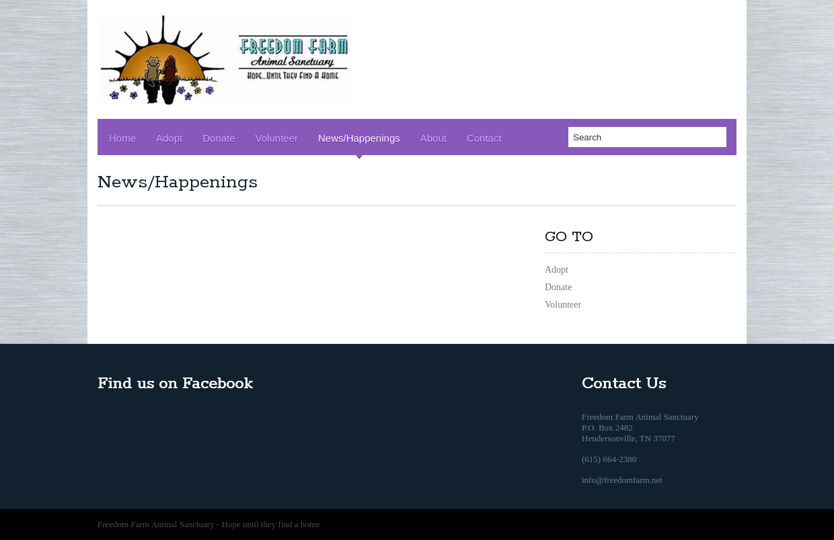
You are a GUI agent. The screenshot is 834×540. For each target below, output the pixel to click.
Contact (484, 138)
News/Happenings (359, 138)
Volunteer (277, 138)
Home (122, 138)
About (433, 138)
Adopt (169, 138)
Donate (218, 138)
